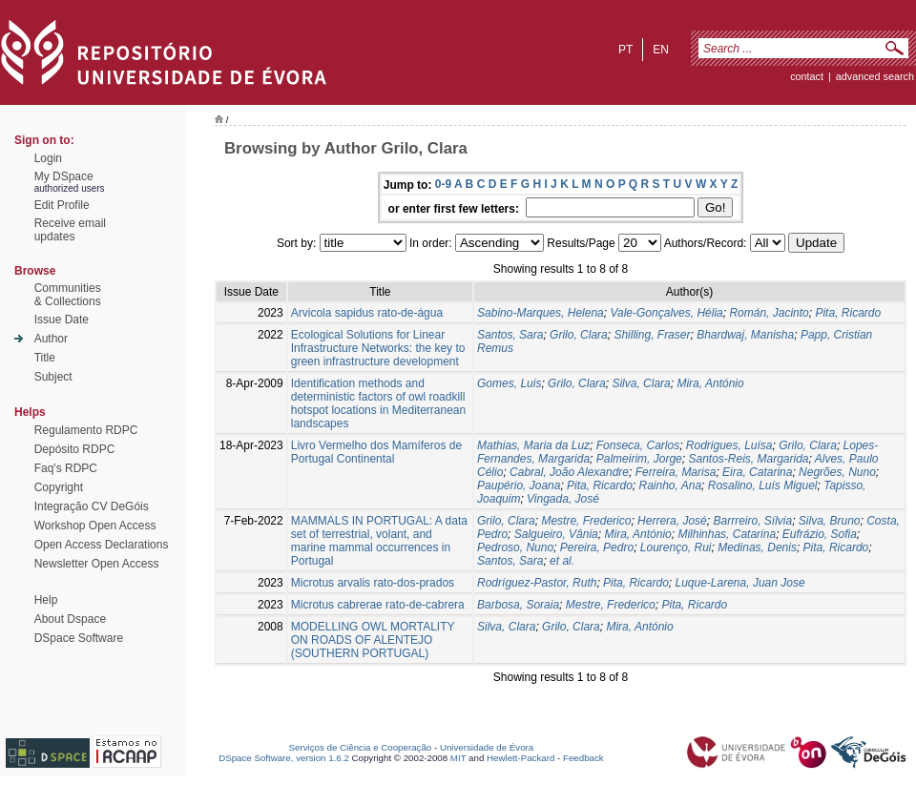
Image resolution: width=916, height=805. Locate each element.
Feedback (583, 758)
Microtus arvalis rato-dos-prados (372, 582)
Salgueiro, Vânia (556, 534)
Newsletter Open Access (96, 563)
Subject (53, 376)
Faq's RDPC (65, 468)
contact (806, 76)
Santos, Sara (510, 334)
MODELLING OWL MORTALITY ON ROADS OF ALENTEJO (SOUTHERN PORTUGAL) (373, 640)
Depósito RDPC (74, 449)
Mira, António (710, 383)
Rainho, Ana (669, 485)
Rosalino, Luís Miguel (763, 485)
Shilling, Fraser (652, 334)
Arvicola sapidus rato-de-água (367, 313)
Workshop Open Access (95, 525)
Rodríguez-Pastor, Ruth (536, 582)
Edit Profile (62, 205)
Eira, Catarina (757, 472)
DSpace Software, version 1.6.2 (284, 758)
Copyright (58, 487)
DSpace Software (78, 638)
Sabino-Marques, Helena (540, 313)
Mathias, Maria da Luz (533, 445)
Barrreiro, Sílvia (752, 520)
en (661, 49)
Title (44, 357)
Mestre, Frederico (586, 520)
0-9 (443, 184)
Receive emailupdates (70, 230)
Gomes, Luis (509, 383)
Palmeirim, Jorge (639, 458)
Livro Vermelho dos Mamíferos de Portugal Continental (376, 452)
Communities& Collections (67, 294)
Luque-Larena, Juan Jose (739, 582)
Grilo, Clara (579, 334)
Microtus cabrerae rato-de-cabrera (378, 604)
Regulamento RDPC (86, 430)
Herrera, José (672, 520)
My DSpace (64, 176)
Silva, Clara (641, 383)
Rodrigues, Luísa (729, 445)
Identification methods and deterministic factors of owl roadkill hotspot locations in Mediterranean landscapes (378, 403)
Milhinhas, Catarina (726, 534)
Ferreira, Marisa (676, 472)
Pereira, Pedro (597, 547)
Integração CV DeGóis (91, 506)
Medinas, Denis (757, 547)
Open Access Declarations (101, 544)
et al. (562, 561)
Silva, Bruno (830, 520)
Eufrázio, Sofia (819, 534)
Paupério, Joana (518, 485)
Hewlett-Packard (520, 758)
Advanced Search (875, 76)
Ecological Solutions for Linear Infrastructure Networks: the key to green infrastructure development (378, 348)
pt (625, 49)
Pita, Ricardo (848, 313)
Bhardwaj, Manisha (745, 334)
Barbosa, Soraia (518, 604)
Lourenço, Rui (676, 547)
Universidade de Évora (486, 747)
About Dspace (70, 619)
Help (46, 600)
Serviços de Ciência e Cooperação (360, 747)
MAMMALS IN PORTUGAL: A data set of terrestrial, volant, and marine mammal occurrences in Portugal (379, 541)
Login (48, 158)
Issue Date (61, 319)
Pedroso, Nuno (515, 547)
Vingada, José (563, 499)
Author (51, 338)
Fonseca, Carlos (637, 445)
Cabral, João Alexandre (569, 472)
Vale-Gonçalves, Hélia (666, 313)
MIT (458, 758)
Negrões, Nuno (837, 472)
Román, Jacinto (768, 313)
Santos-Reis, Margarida (748, 458)
